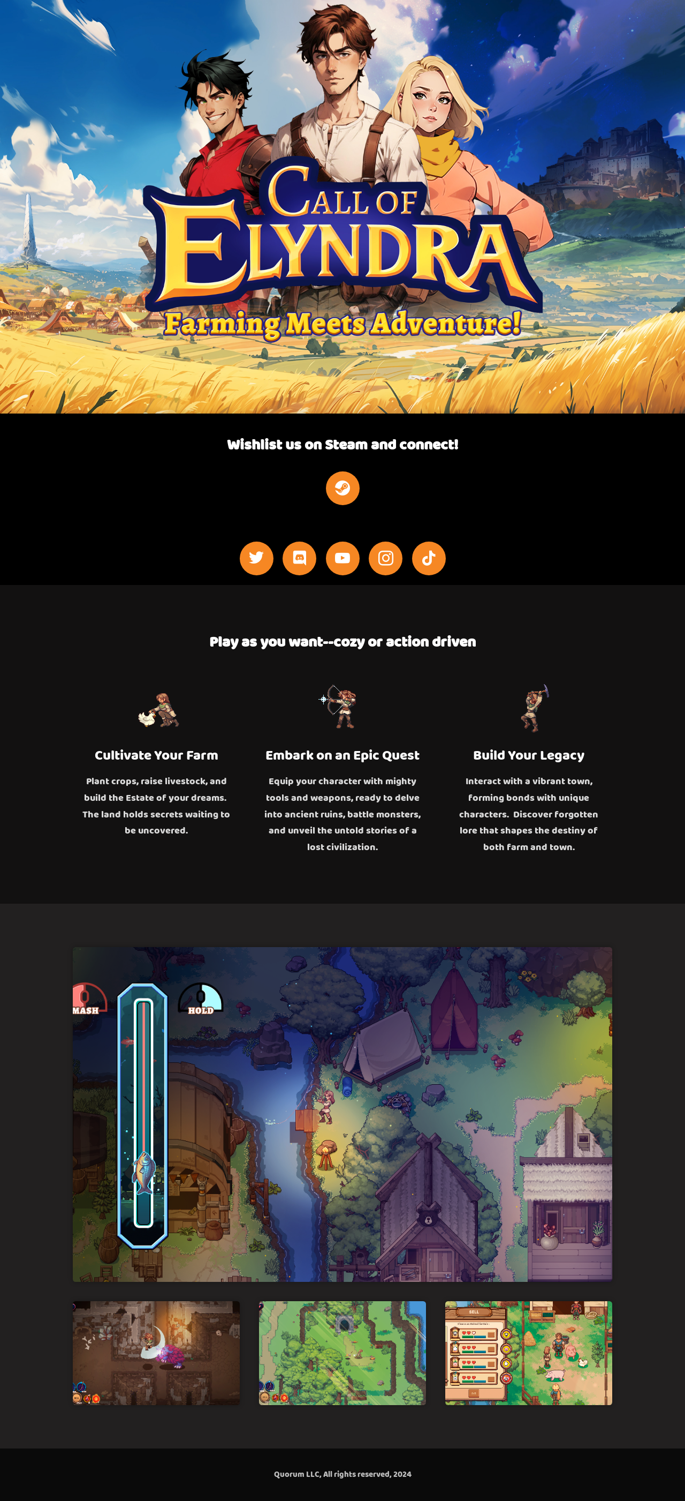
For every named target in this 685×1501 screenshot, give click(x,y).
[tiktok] (429, 558)
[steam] (343, 488)
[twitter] (256, 558)
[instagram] (385, 558)
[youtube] (343, 558)
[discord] (299, 558)
